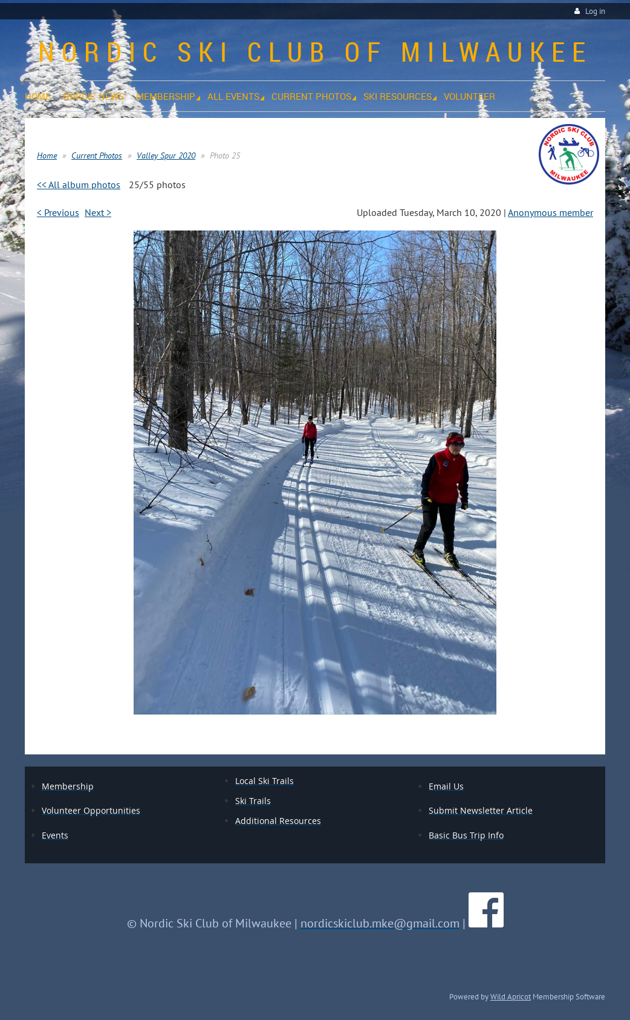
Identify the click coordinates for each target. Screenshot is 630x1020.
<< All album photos (78, 184)
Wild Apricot (510, 996)
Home (47, 155)
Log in (595, 11)
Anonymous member (550, 212)
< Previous (58, 212)
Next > (98, 212)
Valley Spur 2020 (166, 155)
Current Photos (96, 155)
